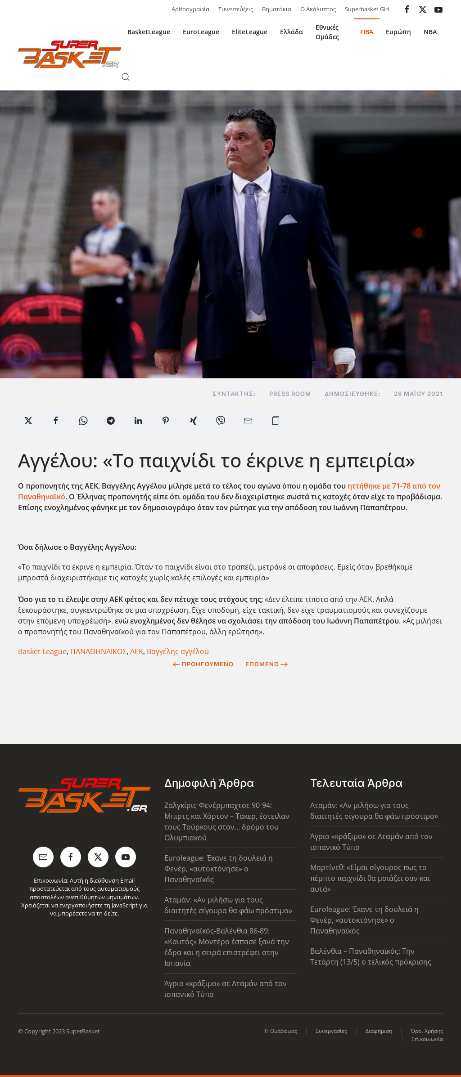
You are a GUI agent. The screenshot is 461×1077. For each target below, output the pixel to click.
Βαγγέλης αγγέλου (178, 651)
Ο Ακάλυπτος (318, 9)
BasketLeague (148, 31)
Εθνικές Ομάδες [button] (327, 32)
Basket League (42, 651)
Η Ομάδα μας (281, 1031)
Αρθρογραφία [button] (190, 9)
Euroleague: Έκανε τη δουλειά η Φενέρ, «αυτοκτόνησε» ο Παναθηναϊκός (218, 868)
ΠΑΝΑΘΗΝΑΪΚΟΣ (98, 651)
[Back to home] (69, 54)
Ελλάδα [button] (291, 31)
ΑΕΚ (136, 651)
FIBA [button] (366, 31)
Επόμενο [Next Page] (266, 664)
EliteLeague (249, 31)
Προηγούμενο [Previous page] (203, 664)
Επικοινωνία (427, 1039)
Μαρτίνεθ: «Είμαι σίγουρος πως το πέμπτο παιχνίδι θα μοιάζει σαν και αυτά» (370, 878)
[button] (125, 76)
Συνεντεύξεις (235, 9)
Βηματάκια (276, 9)
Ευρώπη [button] (398, 31)
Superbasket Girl (367, 9)
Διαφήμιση (379, 1031)
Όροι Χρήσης (427, 1031)
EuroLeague (201, 31)
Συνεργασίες (331, 1031)
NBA (430, 31)
